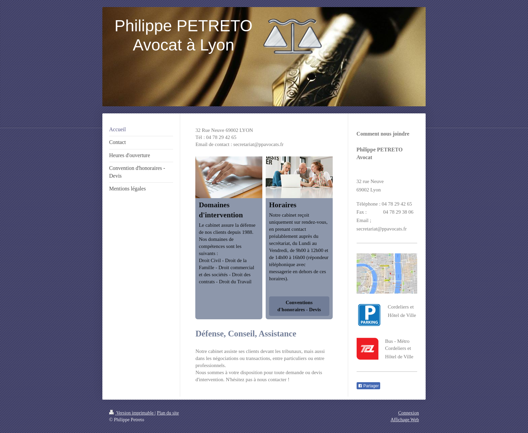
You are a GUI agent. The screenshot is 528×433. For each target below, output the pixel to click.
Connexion (408, 413)
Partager (368, 386)
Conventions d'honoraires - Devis (299, 306)
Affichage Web (405, 419)
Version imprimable (132, 413)
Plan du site (168, 413)
